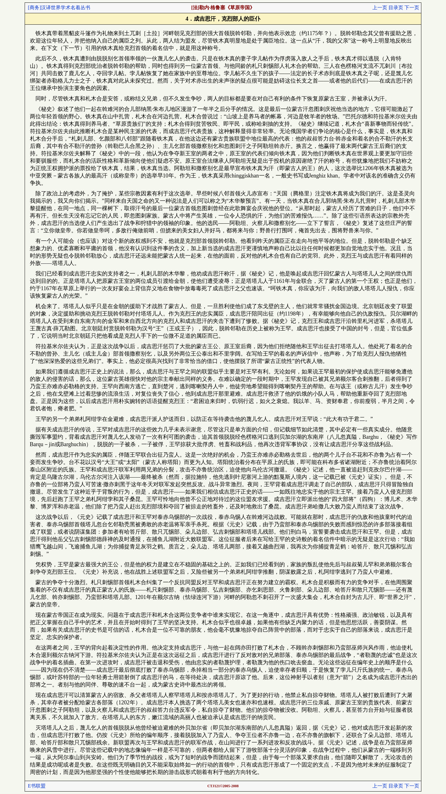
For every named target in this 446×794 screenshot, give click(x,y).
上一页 (379, 7)
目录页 (395, 7)
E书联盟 (37, 785)
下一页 (411, 7)
